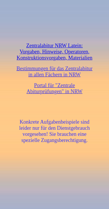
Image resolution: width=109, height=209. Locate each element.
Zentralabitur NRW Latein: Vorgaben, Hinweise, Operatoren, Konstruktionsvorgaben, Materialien (54, 52)
